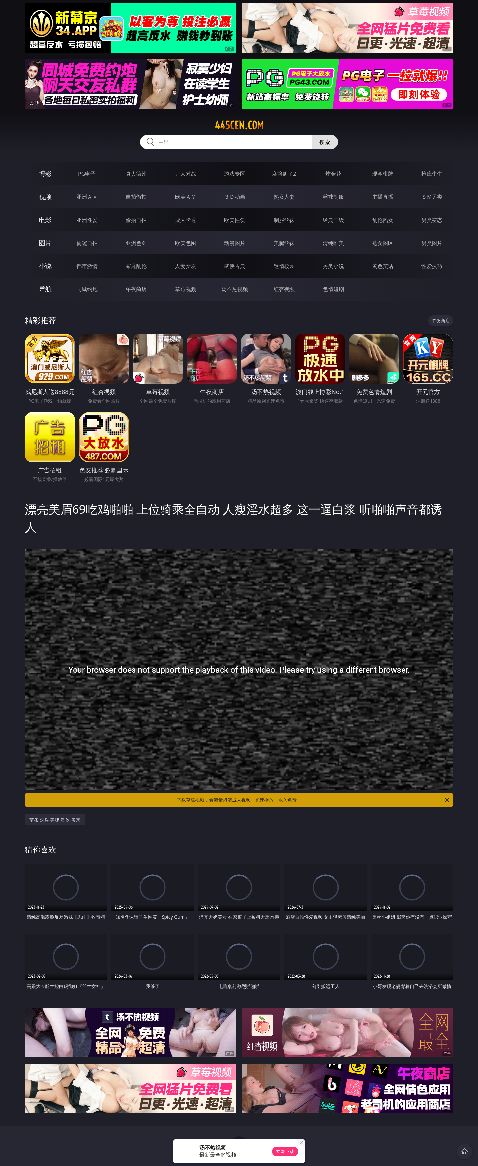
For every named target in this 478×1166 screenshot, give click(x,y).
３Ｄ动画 (234, 196)
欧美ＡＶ (185, 196)
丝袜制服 (333, 196)
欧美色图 (185, 243)
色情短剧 (333, 289)
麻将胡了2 (284, 173)
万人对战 (185, 173)
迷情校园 (284, 266)
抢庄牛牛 (431, 173)
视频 (45, 196)
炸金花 (333, 173)
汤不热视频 (235, 289)
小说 (45, 265)
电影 (45, 219)
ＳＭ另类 (431, 196)
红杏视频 (284, 289)
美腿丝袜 (284, 243)
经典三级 (333, 220)
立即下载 (285, 1151)
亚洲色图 (136, 243)
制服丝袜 (284, 220)
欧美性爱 (234, 220)
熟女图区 (382, 243)
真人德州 (136, 173)
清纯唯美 (333, 243)
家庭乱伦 (136, 266)
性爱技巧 (431, 266)
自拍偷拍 (136, 196)
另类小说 (333, 266)
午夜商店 (136, 289)
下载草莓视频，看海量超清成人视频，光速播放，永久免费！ (313, 800)
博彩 (45, 173)
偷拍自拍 (136, 220)
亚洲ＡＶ (87, 196)
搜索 (324, 142)
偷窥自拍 (87, 243)
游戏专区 (234, 173)
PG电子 (87, 173)
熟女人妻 (284, 196)
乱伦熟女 (382, 220)
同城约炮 (87, 289)
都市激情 (87, 266)
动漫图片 (234, 243)
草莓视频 (185, 289)
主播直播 (382, 196)
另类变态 (431, 220)
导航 (45, 288)
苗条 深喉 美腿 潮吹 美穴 (54, 820)
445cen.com (239, 125)
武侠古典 (234, 266)
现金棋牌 (382, 173)
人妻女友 (185, 266)
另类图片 (431, 243)
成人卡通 (185, 220)
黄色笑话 (382, 266)
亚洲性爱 (87, 220)
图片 (45, 242)
